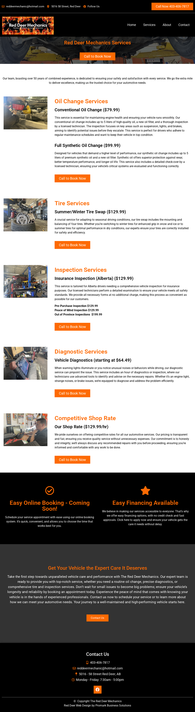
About (167, 25)
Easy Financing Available (145, 502)
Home (131, 25)
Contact (184, 25)
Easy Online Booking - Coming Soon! (50, 505)
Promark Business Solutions (113, 705)
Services (149, 25)
